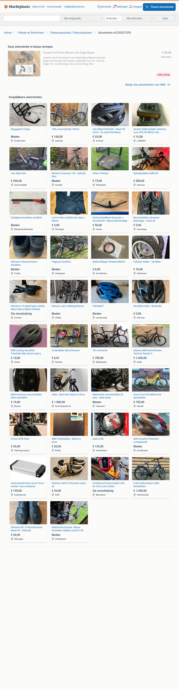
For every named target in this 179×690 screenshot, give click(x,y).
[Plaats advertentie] (159, 7)
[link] (16, 7)
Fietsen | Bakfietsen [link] (140, 569)
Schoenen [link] (95, 603)
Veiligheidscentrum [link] (74, 6)
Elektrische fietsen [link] (140, 564)
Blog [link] (14, 639)
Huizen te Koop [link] (57, 593)
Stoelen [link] (12, 603)
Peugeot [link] (53, 574)
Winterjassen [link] (97, 609)
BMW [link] (52, 564)
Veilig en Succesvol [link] (65, 639)
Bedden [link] (12, 598)
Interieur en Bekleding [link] (101, 580)
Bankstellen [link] (14, 593)
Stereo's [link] (12, 574)
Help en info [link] (38, 6)
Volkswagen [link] (55, 580)
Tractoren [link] (135, 609)
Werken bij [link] (59, 655)
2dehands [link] (112, 655)
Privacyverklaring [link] (136, 639)
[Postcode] (113, 18)
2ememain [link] (130, 655)
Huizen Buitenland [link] (59, 603)
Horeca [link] (134, 593)
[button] (120, 6)
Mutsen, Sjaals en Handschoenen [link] (108, 598)
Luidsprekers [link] (15, 569)
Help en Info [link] (90, 639)
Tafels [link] (11, 609)
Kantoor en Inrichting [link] (141, 598)
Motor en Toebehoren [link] (101, 574)
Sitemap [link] (148, 655)
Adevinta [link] (95, 655)
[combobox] (31, 18)
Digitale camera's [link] (17, 564)
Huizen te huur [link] (57, 598)
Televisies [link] (13, 580)
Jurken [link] (93, 593)
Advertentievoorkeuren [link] (89, 646)
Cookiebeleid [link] (160, 639)
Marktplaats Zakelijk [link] (35, 639)
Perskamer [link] (77, 655)
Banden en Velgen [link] (99, 564)
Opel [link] (51, 569)
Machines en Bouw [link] (140, 603)
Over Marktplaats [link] (36, 655)
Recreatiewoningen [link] (59, 609)
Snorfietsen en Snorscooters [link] (145, 580)
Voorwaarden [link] (54, 6)
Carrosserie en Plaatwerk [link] (103, 569)
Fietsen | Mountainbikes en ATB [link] (147, 574)
